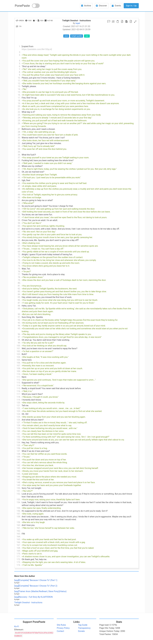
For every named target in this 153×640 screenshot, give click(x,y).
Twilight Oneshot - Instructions (28, 602)
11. (19, 80)
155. (19, 508)
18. (19, 100)
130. (19, 431)
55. (19, 211)
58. (19, 220)
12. (19, 83)
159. (19, 522)
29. (19, 135)
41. (19, 169)
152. (19, 494)
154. (19, 502)
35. (19, 152)
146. (19, 476)
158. (19, 516)
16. (19, 95)
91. (19, 317)
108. (19, 368)
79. (19, 280)
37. (19, 157)
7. (20, 69)
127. (19, 422)
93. (19, 323)
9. (20, 75)
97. (19, 337)
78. (19, 277)
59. (19, 223)
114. (19, 385)
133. (19, 439)
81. (19, 286)
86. (19, 300)
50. (19, 197)
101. (19, 348)
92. (19, 320)
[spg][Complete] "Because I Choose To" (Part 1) (35, 580)
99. (19, 343)
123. (19, 411)
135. (19, 445)
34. (19, 149)
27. (19, 129)
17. (19, 97)
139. (19, 457)
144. (19, 471)
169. (19, 551)
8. (20, 72)
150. (19, 488)
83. (19, 291)
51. (19, 200)
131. (19, 434)
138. (19, 454)
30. (19, 137)
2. (20, 52)
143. (19, 468)
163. (19, 533)
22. (19, 112)
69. (19, 251)
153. (19, 499)
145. (19, 474)
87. (19, 303)
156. (19, 511)
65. (19, 240)
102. (19, 351)
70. (19, 254)
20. (19, 106)
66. (19, 243)
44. (19, 177)
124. (19, 414)
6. (20, 66)
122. (19, 408)
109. (19, 371)
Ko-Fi (16, 626)
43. (19, 174)
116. (19, 391)
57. (19, 217)
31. (19, 140)
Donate (81, 631)
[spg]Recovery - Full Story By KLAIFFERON (33, 597)
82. (19, 288)
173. (19, 562)
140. (19, 459)
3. (20, 55)
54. (19, 209)
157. (19, 514)
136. (19, 448)
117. (19, 394)
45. (19, 180)
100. (19, 345)
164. (19, 536)
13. (19, 86)
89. (19, 308)
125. (19, 417)
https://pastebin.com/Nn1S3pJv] (37, 49)
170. (19, 553)
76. (19, 271)
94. (19, 325)
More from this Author (24, 576)
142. (19, 465)
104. (19, 357)
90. (19, 314)
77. (19, 274)
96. (19, 334)
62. (19, 231)
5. (20, 63)
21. (19, 109)
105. (19, 360)
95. (19, 328)
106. (19, 363)
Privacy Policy (63, 628)
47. (19, 186)
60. (19, 226)
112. (19, 380)
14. (19, 89)
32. (19, 143)
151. (19, 491)
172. (19, 559)
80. (19, 283)
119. (19, 400)
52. (19, 203)
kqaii (78, 23)
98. (19, 340)
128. (19, 425)
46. (19, 183)
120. (19, 402)
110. (19, 374)
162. (19, 531)
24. (19, 117)
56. (19, 214)
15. (19, 92)
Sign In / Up (131, 5)
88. (19, 306)
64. (19, 237)
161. (19, 528)
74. (19, 266)
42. (19, 172)
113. (19, 382)
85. (19, 297)
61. (19, 229)
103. (19, 354)
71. (19, 257)
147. (19, 479)
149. (19, 485)
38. (19, 160)
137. (19, 451)
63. (19, 234)
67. (19, 246)
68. (19, 249)
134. (19, 442)
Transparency (84, 628)
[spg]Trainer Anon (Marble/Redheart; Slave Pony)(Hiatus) (40, 591)
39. (19, 163)
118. (19, 397)
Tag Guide (82, 625)
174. (19, 565)
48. (19, 189)
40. (19, 166)
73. (19, 263)
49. (19, 194)
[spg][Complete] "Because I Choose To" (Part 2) (35, 586)
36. (19, 154)
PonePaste (22, 6)
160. (19, 525)
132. (19, 437)
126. (19, 420)
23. (19, 115)
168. (19, 548)
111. (19, 377)
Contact (60, 631)
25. (19, 120)
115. (19, 388)
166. (19, 542)
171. (19, 556)
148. (19, 482)
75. (19, 268)
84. (19, 294)
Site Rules (61, 625)
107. (19, 365)
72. (19, 260)
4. (20, 60)
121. (19, 405)
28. (19, 132)
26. (19, 123)
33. (19, 146)
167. (19, 545)
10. (19, 78)
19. (19, 103)
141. (19, 462)
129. (19, 428)
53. (19, 206)
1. (20, 46)
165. (19, 539)
